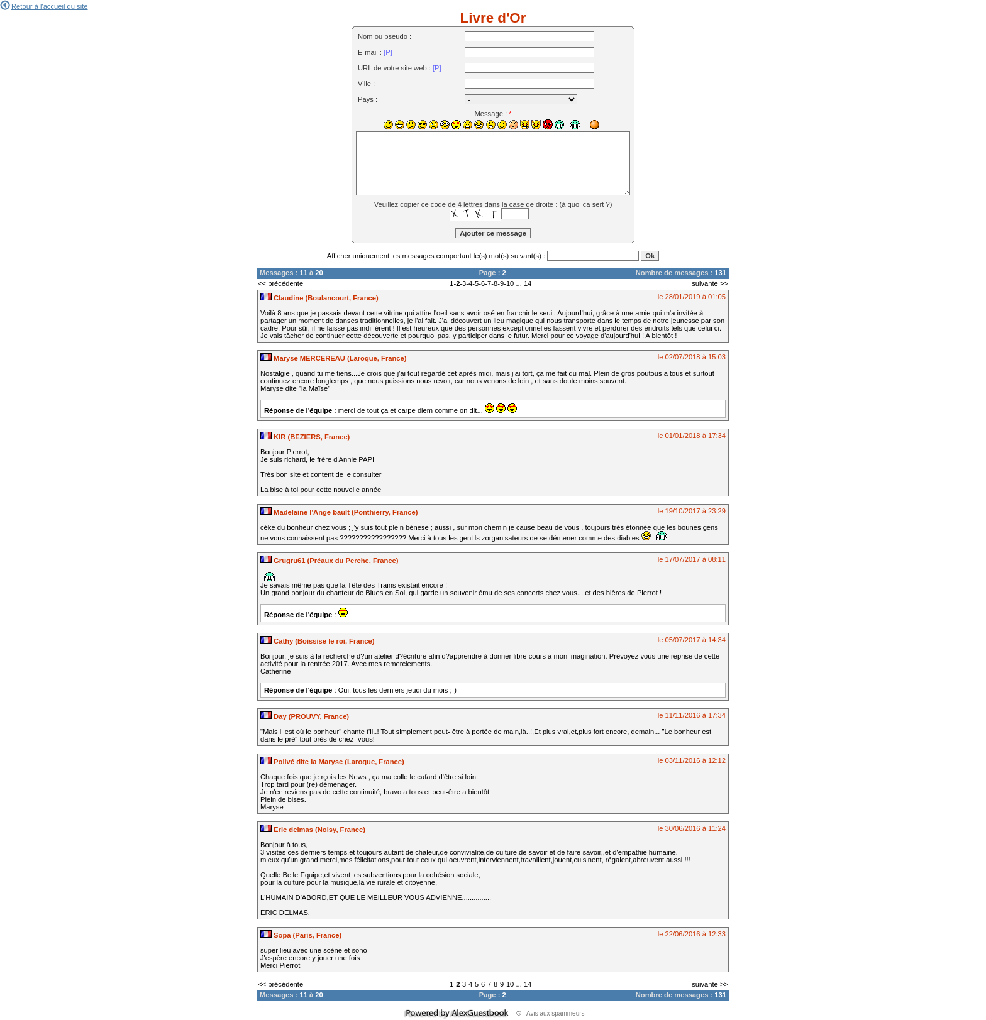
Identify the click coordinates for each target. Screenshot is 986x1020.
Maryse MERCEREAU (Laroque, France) (333, 358)
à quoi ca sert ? (586, 204)
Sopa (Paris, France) (300, 935)
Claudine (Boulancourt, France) (319, 298)
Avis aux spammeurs (555, 1013)
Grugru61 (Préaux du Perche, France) (329, 560)
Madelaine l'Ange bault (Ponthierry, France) (339, 512)
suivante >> (710, 283)
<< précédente (280, 283)
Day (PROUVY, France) (304, 716)
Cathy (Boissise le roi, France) (317, 641)
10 (510, 283)
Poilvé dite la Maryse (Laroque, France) (332, 761)
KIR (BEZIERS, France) (305, 437)
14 (527, 283)
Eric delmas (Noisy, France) (312, 829)
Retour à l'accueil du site (44, 6)
